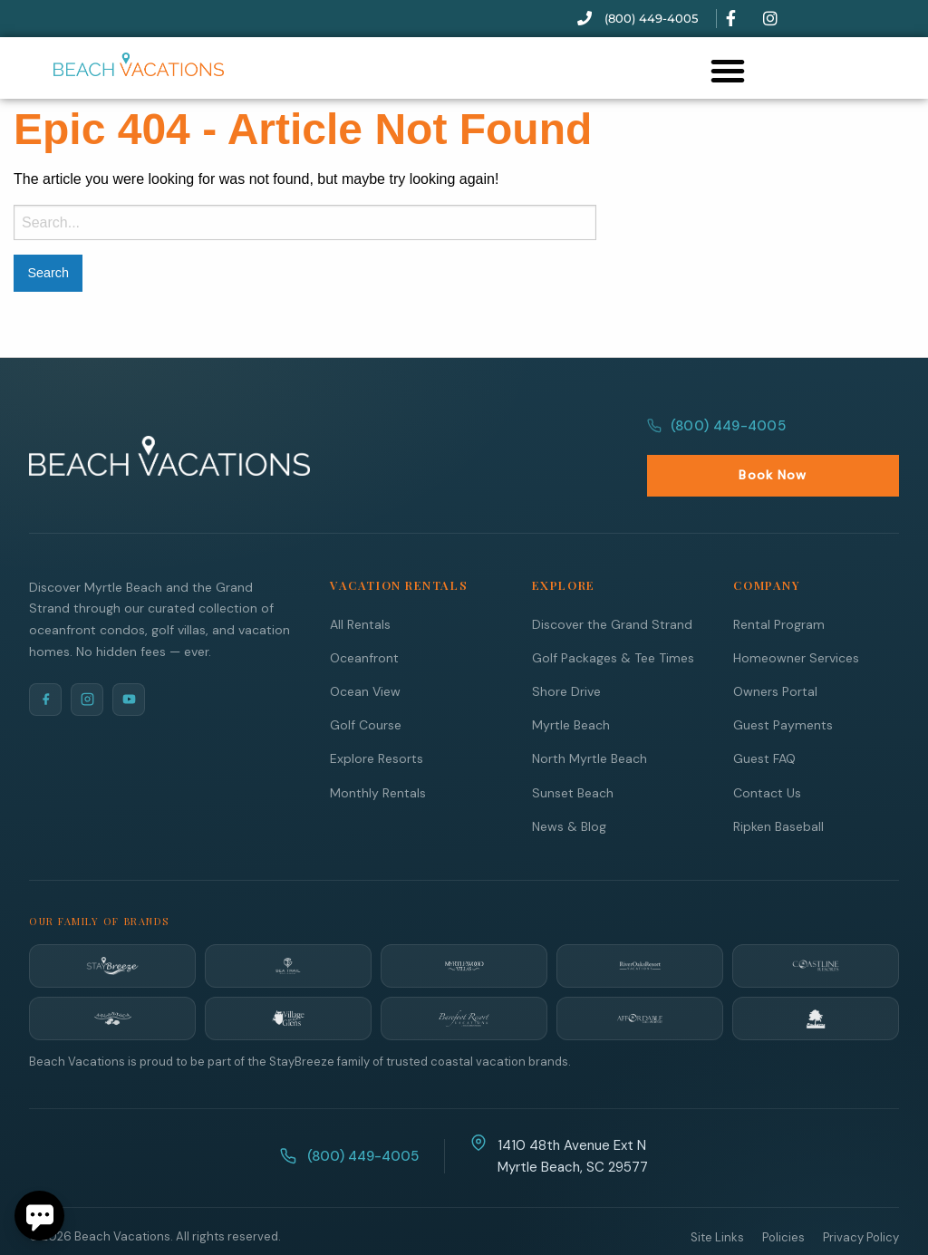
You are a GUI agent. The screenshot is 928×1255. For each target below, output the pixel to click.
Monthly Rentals (378, 753)
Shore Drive (566, 651)
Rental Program (779, 584)
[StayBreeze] (112, 926)
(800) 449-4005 (713, 436)
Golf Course (365, 685)
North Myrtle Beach (589, 718)
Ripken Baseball (778, 786)
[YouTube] (128, 659)
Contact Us (767, 753)
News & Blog (569, 786)
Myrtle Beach (571, 685)
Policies (783, 1197)
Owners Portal (775, 651)
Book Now (850, 435)
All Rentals (360, 584)
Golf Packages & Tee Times (613, 618)
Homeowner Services (796, 618)
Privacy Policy (861, 1197)
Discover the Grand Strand (612, 584)
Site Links (717, 1197)
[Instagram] (87, 659)
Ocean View (365, 651)
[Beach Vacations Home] (169, 436)
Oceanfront (364, 618)
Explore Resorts (376, 718)
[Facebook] (45, 659)
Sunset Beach (573, 753)
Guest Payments (783, 685)
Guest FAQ (764, 718)
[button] (728, 70)
